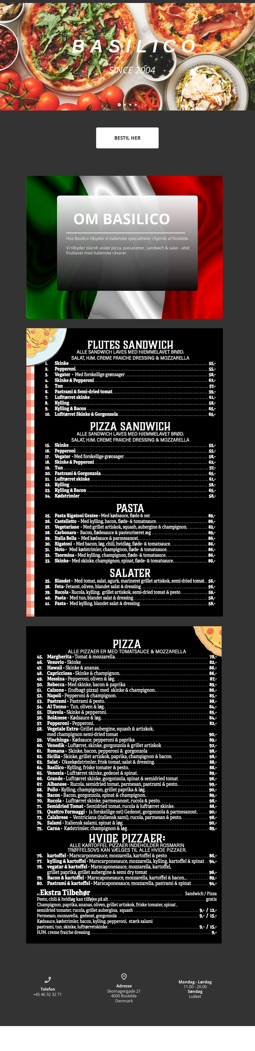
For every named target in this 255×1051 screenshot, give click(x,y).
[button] (119, 104)
